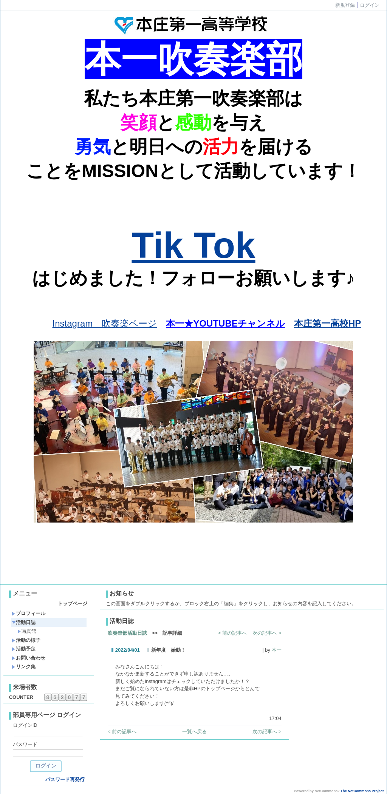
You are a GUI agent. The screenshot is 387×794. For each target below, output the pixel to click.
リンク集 (24, 666)
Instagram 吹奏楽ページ (105, 323)
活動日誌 (24, 622)
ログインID (25, 725)
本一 (277, 650)
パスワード (25, 744)
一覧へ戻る (194, 731)
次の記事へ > (266, 633)
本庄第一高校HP (327, 323)
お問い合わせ (28, 658)
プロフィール (28, 613)
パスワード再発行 (65, 779)
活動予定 (24, 649)
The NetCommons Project (362, 791)
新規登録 (345, 5)
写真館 (26, 631)
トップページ (72, 603)
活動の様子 (26, 640)
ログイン (369, 5)
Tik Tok (193, 245)
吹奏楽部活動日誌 (127, 633)
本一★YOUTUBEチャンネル (225, 323)
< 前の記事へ (232, 633)
